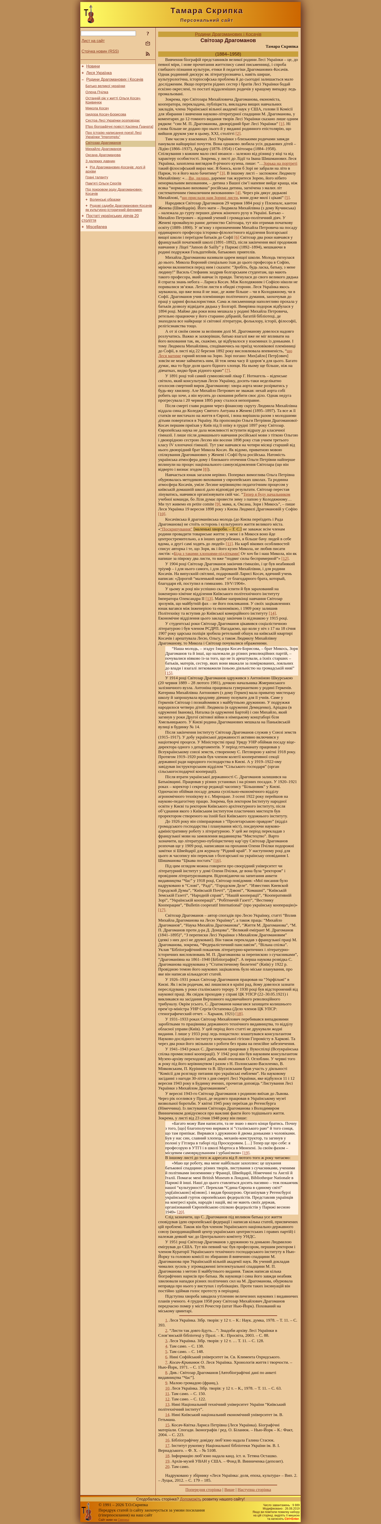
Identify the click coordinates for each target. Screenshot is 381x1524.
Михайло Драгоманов (103, 158)
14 (167, 1414)
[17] (161, 910)
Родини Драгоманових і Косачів (114, 82)
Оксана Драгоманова (102, 165)
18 (167, 1456)
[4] (238, 192)
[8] (205, 469)
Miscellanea (96, 244)
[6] (236, 237)
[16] (217, 860)
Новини (93, 67)
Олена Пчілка (96, 96)
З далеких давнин (100, 172)
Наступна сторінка (254, 1489)
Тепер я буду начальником (266, 494)
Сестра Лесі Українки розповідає (112, 127)
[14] (272, 613)
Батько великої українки (105, 89)
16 (167, 1440)
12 (167, 1399)
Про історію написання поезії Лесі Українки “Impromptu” (113, 143)
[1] (281, 123)
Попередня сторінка (203, 1489)
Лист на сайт (93, 41)
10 (167, 1388)
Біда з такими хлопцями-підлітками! (207, 553)
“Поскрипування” (176, 529)
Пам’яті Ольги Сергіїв (103, 197)
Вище (229, 1489)
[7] (227, 370)
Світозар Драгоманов (103, 151)
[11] (229, 543)
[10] (161, 514)
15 (167, 1425)
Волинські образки (105, 214)
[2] (238, 133)
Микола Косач (97, 113)
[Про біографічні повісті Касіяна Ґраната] (119, 134)
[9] (217, 504)
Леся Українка (99, 74)
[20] (180, 1212)
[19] (246, 1152)
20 (167, 1466)
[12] (284, 558)
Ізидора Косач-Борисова (105, 120)
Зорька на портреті (280, 163)
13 (167, 1404)
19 (167, 1461)
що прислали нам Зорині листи (210, 197)
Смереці (123, 1520)
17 (167, 1445)
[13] (209, 598)
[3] (222, 173)
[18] (239, 1013)
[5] (287, 197)
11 (167, 1393)
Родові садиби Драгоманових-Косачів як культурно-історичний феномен (118, 223)
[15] (168, 673)
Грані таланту (96, 190)
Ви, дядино (199, 178)
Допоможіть (190, 1499)
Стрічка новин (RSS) (100, 51)
